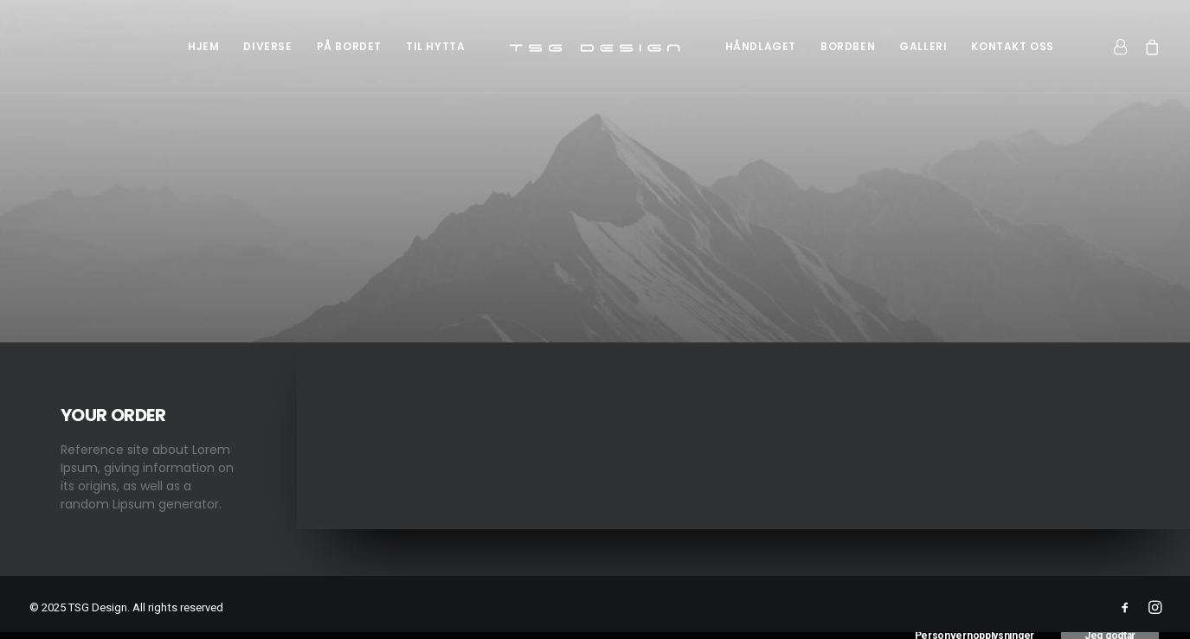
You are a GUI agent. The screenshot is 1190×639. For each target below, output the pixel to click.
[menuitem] (203, 46)
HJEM (203, 46)
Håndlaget (760, 46)
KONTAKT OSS (1012, 46)
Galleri (923, 46)
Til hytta (435, 46)
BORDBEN (847, 46)
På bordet (349, 46)
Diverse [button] (267, 46)
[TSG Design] (595, 46)
